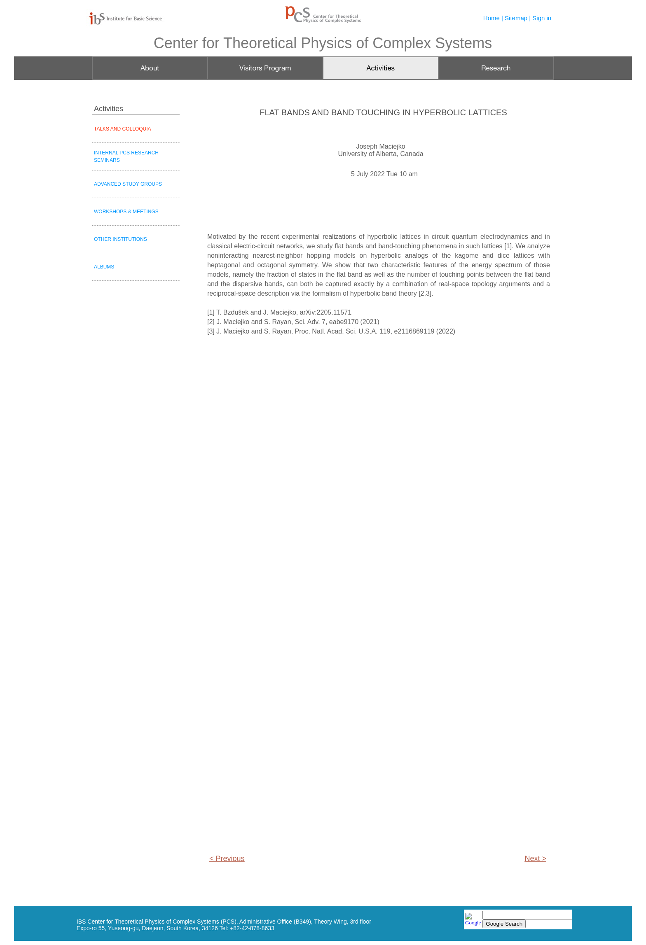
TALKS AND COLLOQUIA (122, 129)
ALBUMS (104, 267)
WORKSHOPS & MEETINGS (126, 212)
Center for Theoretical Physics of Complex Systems (323, 43)
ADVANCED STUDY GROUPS (128, 184)
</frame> (518, 920)
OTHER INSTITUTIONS (120, 239)
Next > (535, 858)
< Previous (227, 858)
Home (491, 17)
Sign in (541, 17)
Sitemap (516, 17)
